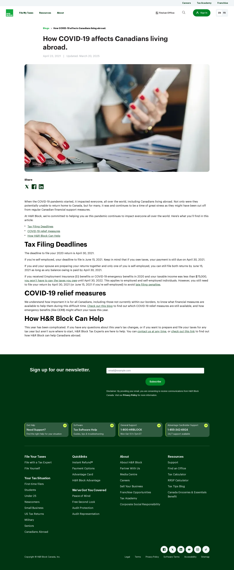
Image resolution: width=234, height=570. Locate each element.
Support (173, 462)
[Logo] (9, 12)
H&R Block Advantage (86, 480)
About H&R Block (131, 462)
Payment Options (83, 468)
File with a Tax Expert (38, 462)
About (60, 13)
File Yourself (32, 468)
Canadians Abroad (36, 532)
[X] (172, 549)
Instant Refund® (82, 462)
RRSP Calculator (178, 480)
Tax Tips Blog (176, 486)
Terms (138, 557)
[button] (201, 12)
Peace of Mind (81, 496)
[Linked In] (180, 549)
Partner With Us (130, 468)
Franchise (222, 3)
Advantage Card (82, 474)
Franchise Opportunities (135, 492)
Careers (186, 3)
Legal (127, 557)
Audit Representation (85, 514)
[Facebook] (164, 549)
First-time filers (34, 484)
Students (30, 490)
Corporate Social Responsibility (140, 504)
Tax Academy (204, 3)
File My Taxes (26, 13)
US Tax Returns (34, 514)
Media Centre (128, 474)
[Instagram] (197, 549)
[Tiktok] (206, 549)
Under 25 (30, 496)
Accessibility (190, 557)
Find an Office (177, 468)
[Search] (184, 13)
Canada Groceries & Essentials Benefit (187, 494)
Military (29, 520)
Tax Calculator (177, 474)
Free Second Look (83, 502)
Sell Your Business (131, 486)
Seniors (29, 526)
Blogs (46, 28)
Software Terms (172, 557)
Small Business (33, 508)
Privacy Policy (152, 557)
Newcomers (32, 502)
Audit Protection (82, 508)
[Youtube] (189, 549)
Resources (45, 13)
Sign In (201, 12)
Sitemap (205, 557)
